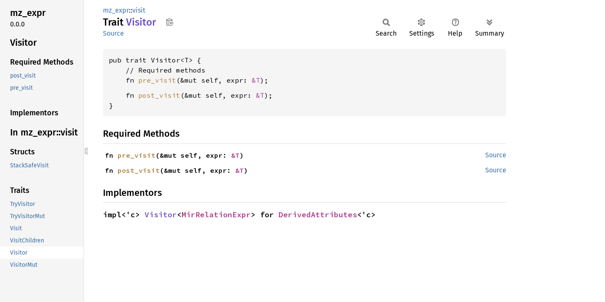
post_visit (159, 95)
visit (138, 10)
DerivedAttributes (318, 214)
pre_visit (157, 80)
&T (256, 80)
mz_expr (116, 10)
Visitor (161, 214)
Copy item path (169, 22)
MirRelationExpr (216, 214)
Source (113, 33)
